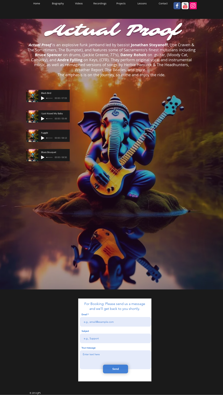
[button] (121, 3)
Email (84, 314)
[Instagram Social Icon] (193, 5)
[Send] (115, 369)
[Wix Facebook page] (177, 5)
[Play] (42, 98)
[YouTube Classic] (185, 5)
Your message (88, 348)
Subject (85, 331)
